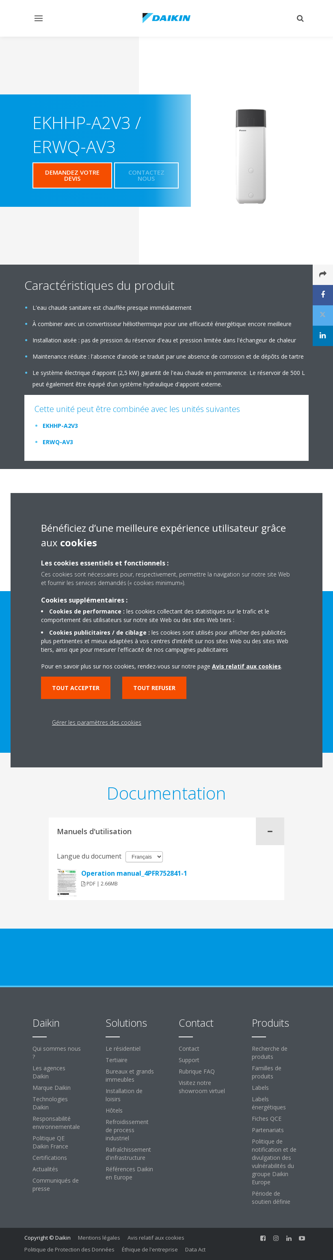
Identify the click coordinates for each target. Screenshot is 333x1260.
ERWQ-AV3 (58, 442)
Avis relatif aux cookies (156, 1237)
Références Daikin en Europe (129, 1173)
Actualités (45, 1169)
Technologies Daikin (50, 1103)
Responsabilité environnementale (56, 1123)
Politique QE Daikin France (50, 1142)
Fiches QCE (266, 1118)
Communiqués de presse (55, 1184)
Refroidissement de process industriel (127, 1130)
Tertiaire (117, 1060)
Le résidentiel (123, 1048)
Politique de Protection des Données (69, 1249)
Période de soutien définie (271, 1197)
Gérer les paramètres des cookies (96, 722)
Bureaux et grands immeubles (130, 1075)
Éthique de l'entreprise (150, 1249)
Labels (260, 1087)
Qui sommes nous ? (56, 1053)
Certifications (49, 1157)
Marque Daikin (51, 1087)
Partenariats (268, 1130)
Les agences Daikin (48, 1072)
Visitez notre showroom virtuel (202, 1087)
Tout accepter (75, 688)
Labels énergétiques (269, 1103)
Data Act (195, 1249)
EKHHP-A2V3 (60, 425)
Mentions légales (99, 1237)
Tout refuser (154, 688)
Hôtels (114, 1110)
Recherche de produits (270, 1053)
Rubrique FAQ (197, 1071)
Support (189, 1060)
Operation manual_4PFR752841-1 (134, 873)
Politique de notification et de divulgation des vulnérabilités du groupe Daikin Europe (274, 1161)
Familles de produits (266, 1072)
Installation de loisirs (124, 1095)
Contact (189, 1048)
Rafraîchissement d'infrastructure (128, 1153)
